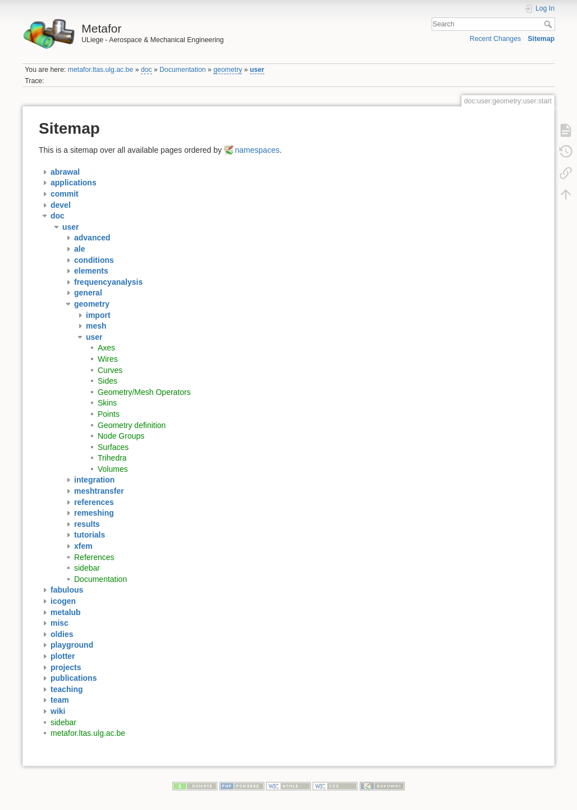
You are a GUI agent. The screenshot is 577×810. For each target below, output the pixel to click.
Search (549, 24)
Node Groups (121, 435)
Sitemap (541, 39)
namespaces (257, 149)
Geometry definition (132, 425)
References (94, 557)
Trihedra (112, 457)
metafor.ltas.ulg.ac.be (100, 70)
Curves (110, 370)
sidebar (87, 567)
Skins (107, 402)
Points (109, 413)
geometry (227, 70)
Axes (106, 347)
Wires (108, 358)
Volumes (113, 469)
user (257, 70)
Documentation (182, 70)
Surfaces (113, 447)
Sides (107, 380)
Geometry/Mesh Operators (144, 392)
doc (146, 70)
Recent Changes (495, 39)
